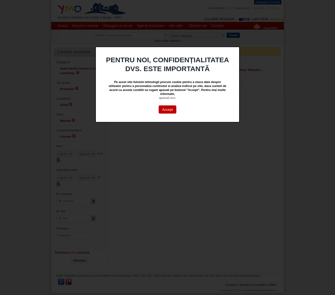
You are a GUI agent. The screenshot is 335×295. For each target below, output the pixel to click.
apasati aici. (167, 98)
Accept (167, 109)
